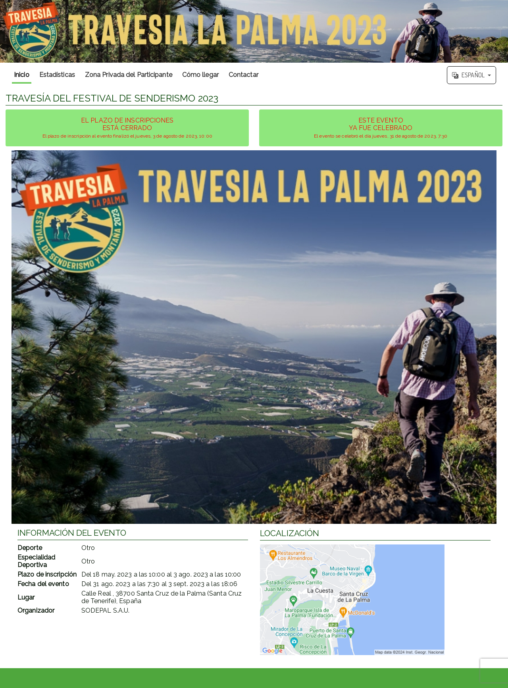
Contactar (243, 75)
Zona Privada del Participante (128, 75)
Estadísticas (57, 75)
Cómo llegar (200, 75)
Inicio (21, 75)
